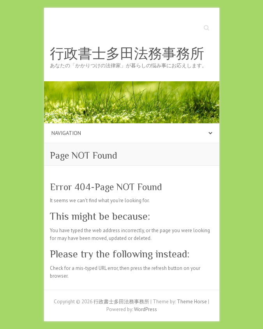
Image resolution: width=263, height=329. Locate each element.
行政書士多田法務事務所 (127, 53)
